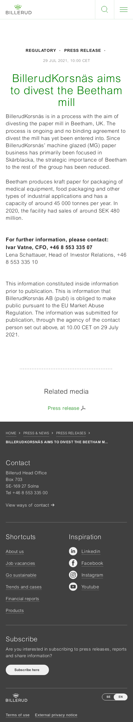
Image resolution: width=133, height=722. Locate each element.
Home (11, 433)
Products (15, 610)
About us (15, 551)
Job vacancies (20, 563)
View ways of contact (27, 505)
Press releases (71, 433)
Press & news (36, 433)
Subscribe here (27, 670)
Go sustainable (21, 575)
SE (109, 696)
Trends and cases (24, 586)
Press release (63, 408)
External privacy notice (56, 715)
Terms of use (18, 715)
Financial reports (22, 598)
